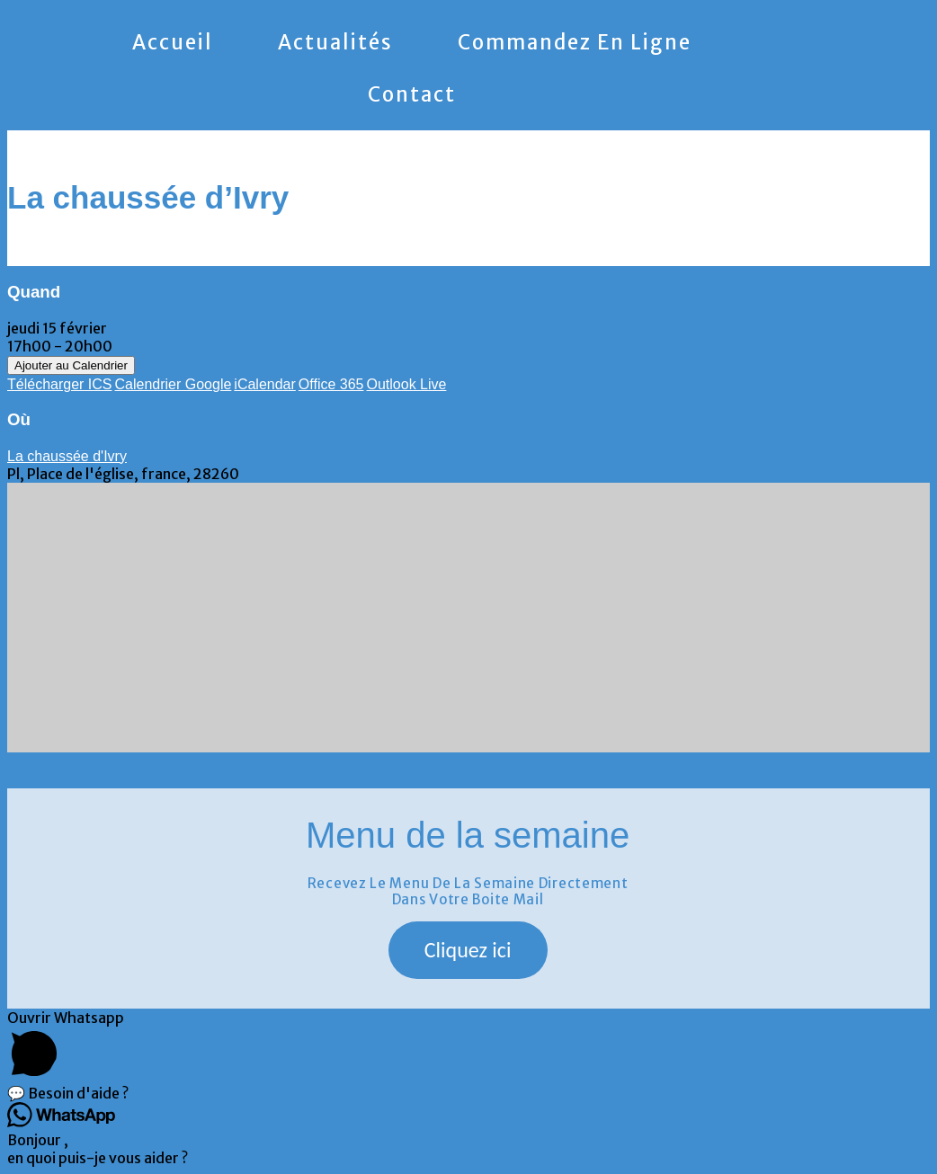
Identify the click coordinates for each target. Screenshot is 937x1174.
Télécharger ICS (59, 384)
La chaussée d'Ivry (67, 456)
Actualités (335, 42)
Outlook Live (406, 384)
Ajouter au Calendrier (71, 365)
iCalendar (264, 384)
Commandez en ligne (575, 42)
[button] (468, 950)
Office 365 (331, 384)
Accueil (172, 42)
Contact (412, 94)
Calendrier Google (173, 384)
